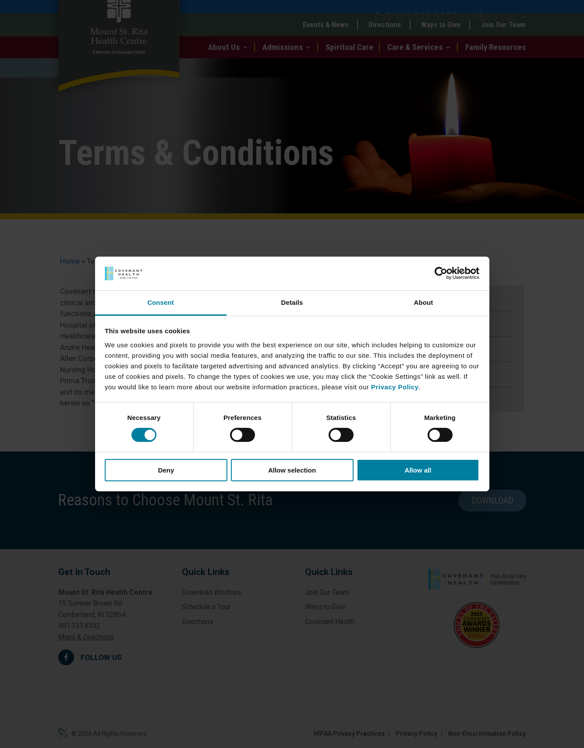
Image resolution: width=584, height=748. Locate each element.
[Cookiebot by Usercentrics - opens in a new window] (441, 273)
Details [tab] (292, 302)
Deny (166, 470)
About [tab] (423, 302)
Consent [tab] (160, 302)
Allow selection (292, 470)
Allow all (418, 470)
